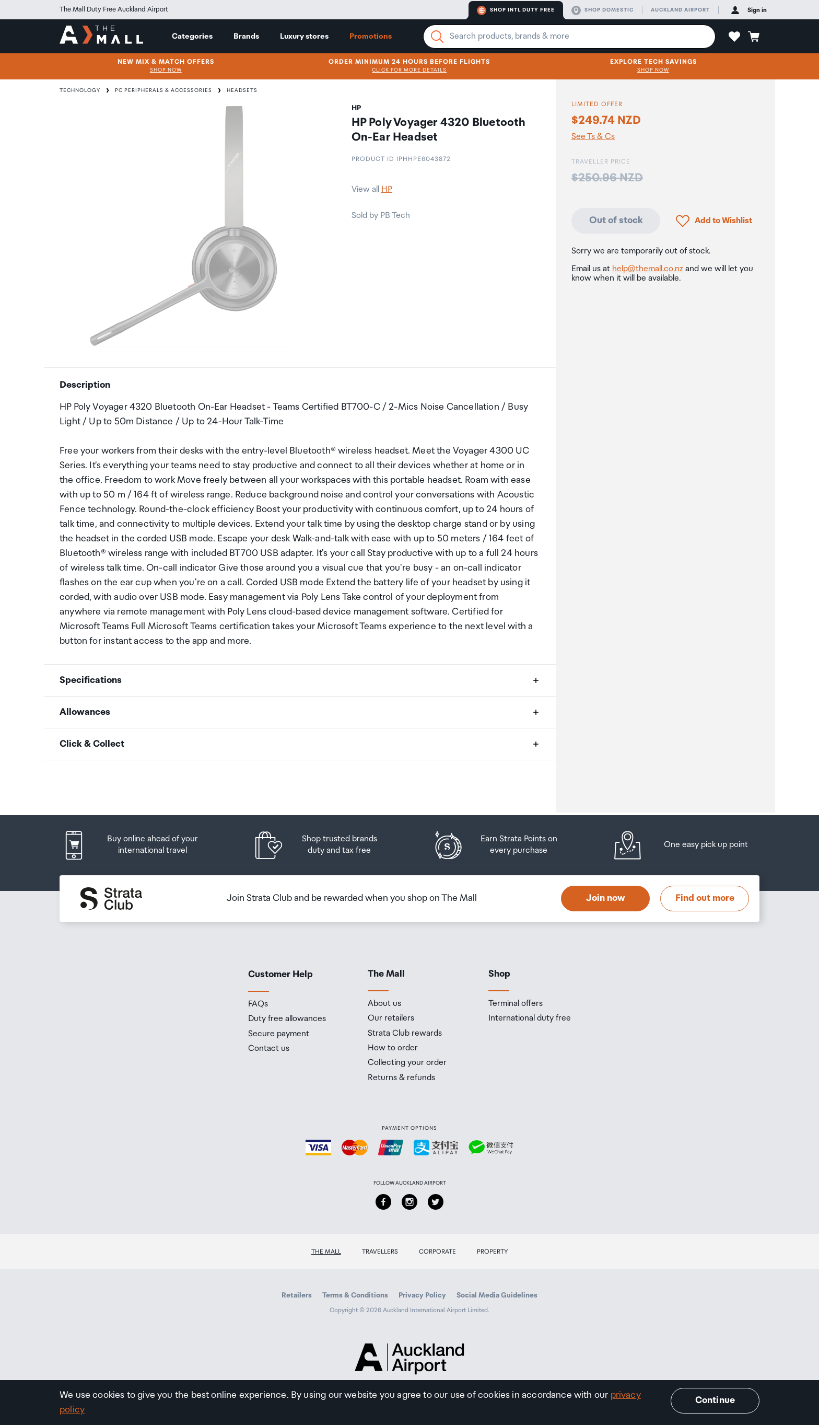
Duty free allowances (287, 1019)
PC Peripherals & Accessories (163, 90)
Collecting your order (407, 1063)
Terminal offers (515, 1004)
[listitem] (140, 845)
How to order (393, 1048)
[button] (734, 36)
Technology (80, 90)
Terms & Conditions (355, 1295)
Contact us (268, 1048)
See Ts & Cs (593, 137)
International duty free (529, 1018)
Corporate (437, 1251)
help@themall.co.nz (647, 269)
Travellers (380, 1251)
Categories (192, 36)
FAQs (258, 1004)
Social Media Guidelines (497, 1295)
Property (492, 1251)
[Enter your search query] (569, 36)
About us (384, 1004)
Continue (715, 1400)
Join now (605, 898)
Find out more (704, 898)
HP (386, 189)
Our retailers (391, 1018)
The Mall (326, 1251)
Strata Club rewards (405, 1033)
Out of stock (616, 220)
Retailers (297, 1295)
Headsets (242, 90)
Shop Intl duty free (516, 10)
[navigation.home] (101, 36)
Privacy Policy (422, 1295)
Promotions (370, 36)
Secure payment (278, 1034)
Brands (246, 36)
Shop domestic (602, 10)
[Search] (437, 37)
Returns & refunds (401, 1078)
